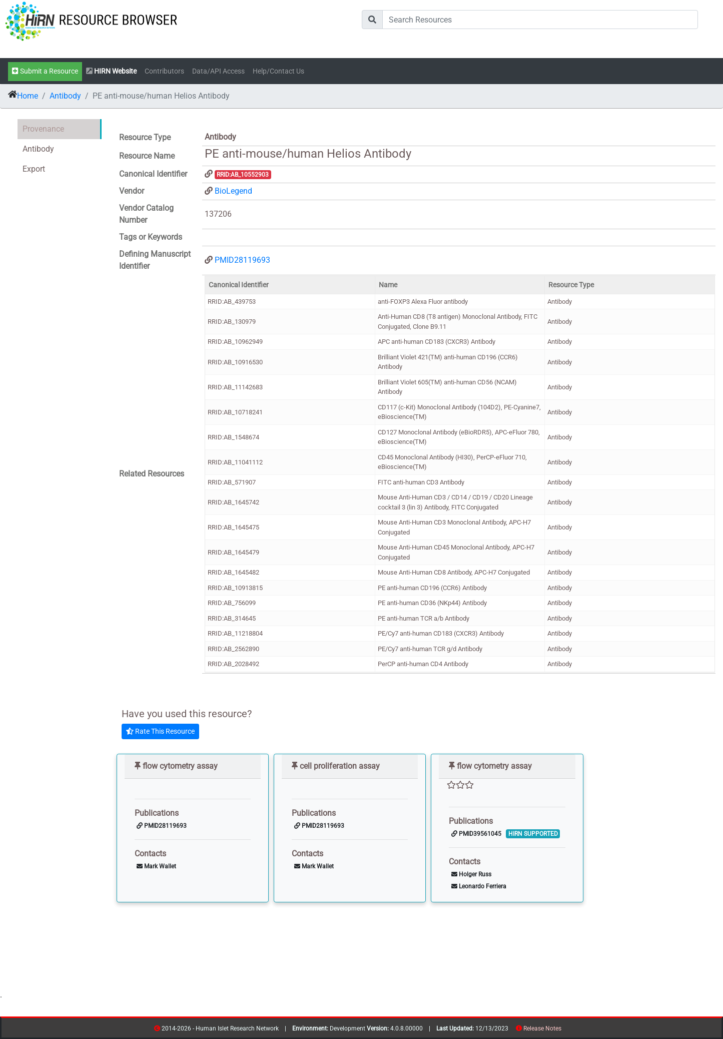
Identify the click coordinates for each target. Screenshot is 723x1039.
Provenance (43, 129)
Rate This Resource (160, 731)
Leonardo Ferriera (478, 886)
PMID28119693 (242, 260)
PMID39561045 (476, 833)
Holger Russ (471, 874)
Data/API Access (218, 71)
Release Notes (542, 1028)
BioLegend (233, 191)
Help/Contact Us (278, 71)
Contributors (164, 71)
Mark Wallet (156, 866)
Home (27, 96)
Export (34, 169)
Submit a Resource (45, 71)
